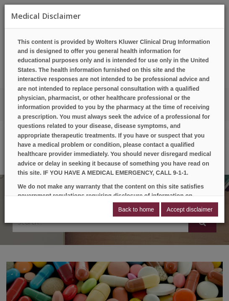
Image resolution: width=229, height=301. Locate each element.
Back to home (136, 209)
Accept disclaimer (190, 209)
